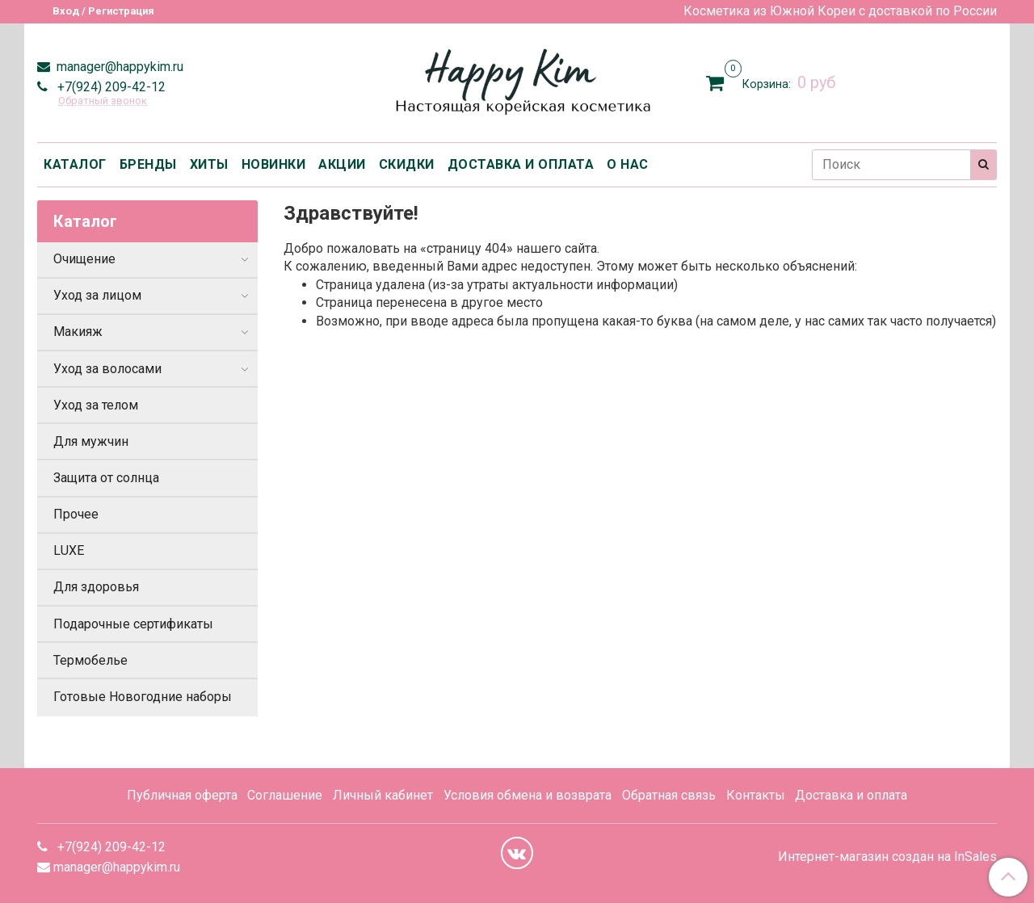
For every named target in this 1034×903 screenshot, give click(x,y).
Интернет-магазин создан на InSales (887, 856)
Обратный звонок (102, 101)
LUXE (68, 550)
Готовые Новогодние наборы (142, 696)
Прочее (76, 514)
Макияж (78, 331)
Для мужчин (90, 441)
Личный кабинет (383, 795)
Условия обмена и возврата (527, 795)
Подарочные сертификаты (133, 624)
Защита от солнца (106, 477)
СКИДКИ (407, 164)
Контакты (755, 795)
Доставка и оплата (851, 795)
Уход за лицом (97, 295)
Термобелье (90, 660)
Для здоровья (96, 586)
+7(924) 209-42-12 (110, 86)
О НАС (628, 164)
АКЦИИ (342, 164)
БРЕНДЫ (148, 164)
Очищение (84, 259)
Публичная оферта (182, 795)
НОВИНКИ (274, 164)
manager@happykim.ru (118, 66)
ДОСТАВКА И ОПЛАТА (521, 164)
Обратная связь (669, 795)
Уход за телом (95, 405)
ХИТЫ (209, 164)
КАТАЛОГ (75, 164)
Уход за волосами (107, 368)
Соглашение (284, 795)
